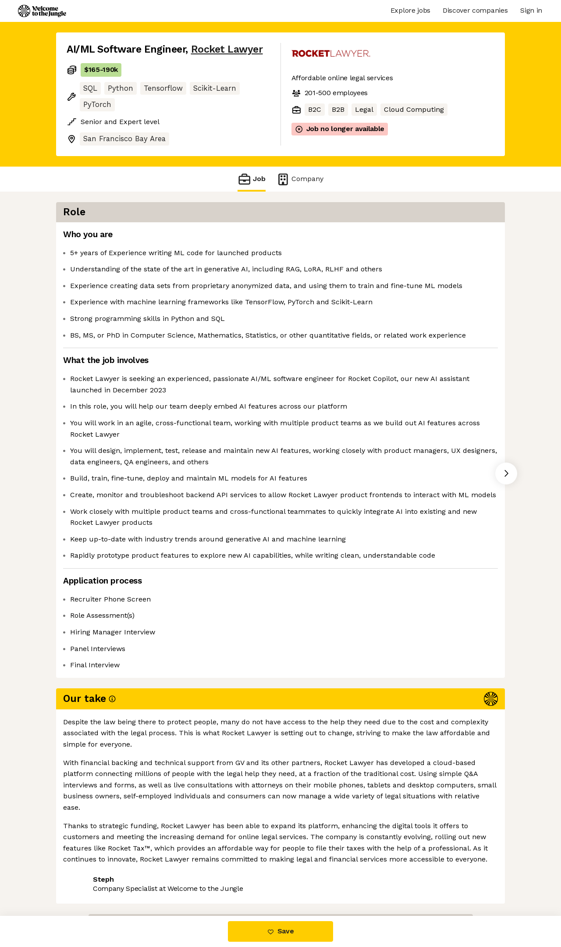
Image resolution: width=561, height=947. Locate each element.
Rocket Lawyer (227, 49)
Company (299, 179)
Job (252, 179)
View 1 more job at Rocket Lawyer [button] (185, 879)
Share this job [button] (90, 879)
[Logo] (42, 11)
